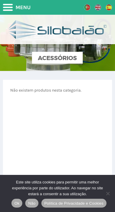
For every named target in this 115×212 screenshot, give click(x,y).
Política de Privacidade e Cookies (74, 203)
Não (31, 203)
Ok (16, 203)
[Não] (108, 193)
